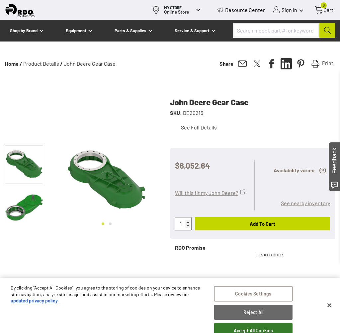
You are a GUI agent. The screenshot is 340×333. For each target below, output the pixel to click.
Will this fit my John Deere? (206, 193)
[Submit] (327, 30)
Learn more (269, 254)
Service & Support (192, 30)
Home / (13, 63)
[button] (24, 164)
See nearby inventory (305, 203)
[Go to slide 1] (103, 223)
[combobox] (284, 30)
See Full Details (199, 127)
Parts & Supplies (130, 30)
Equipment (76, 30)
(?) (322, 170)
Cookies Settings (253, 317)
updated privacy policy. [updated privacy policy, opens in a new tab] (35, 324)
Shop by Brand (24, 30)
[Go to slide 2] (110, 223)
